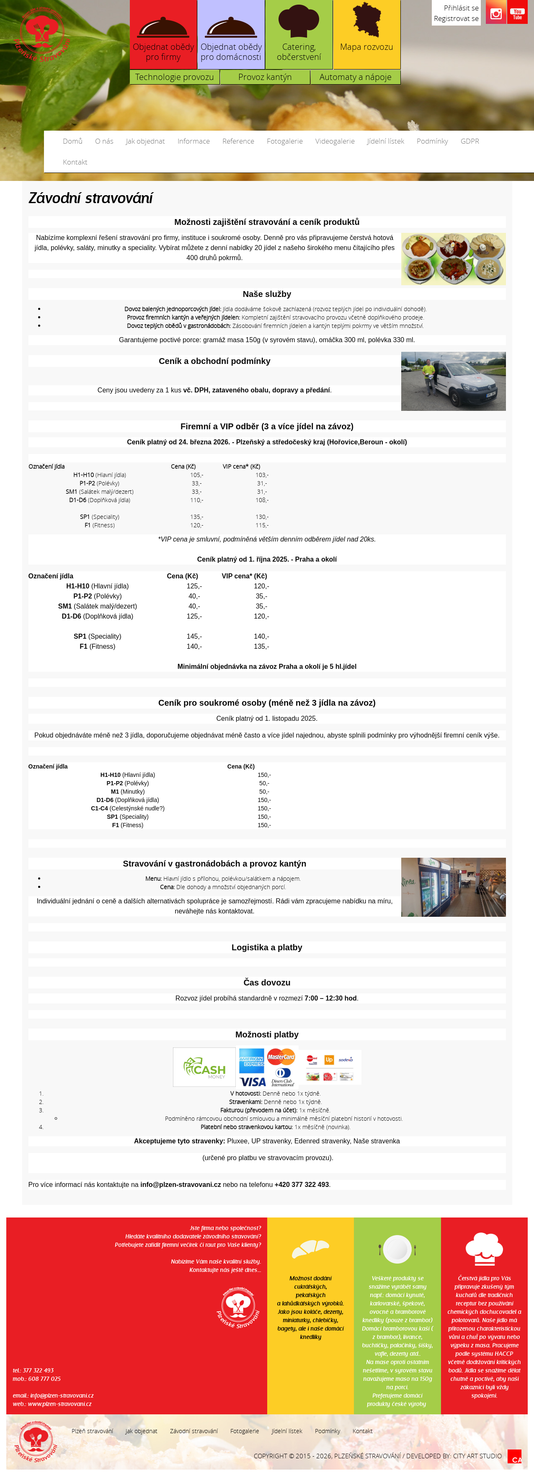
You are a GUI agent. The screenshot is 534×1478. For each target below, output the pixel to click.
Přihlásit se (461, 8)
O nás (104, 141)
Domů (73, 141)
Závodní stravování (194, 1431)
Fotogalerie (285, 141)
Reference (238, 141)
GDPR (470, 141)
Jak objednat (145, 141)
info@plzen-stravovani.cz (61, 1395)
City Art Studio (477, 1455)
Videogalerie (335, 141)
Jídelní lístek (385, 141)
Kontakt (75, 162)
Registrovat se (456, 18)
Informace (194, 141)
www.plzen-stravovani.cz (59, 1403)
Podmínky (432, 141)
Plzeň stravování (92, 1431)
